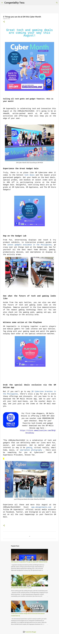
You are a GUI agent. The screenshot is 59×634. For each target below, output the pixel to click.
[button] (4, 22)
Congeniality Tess (14, 2)
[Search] (27, 2)
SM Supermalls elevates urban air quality (21, 587)
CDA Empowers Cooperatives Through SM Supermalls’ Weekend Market (29, 561)
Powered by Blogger (29, 632)
